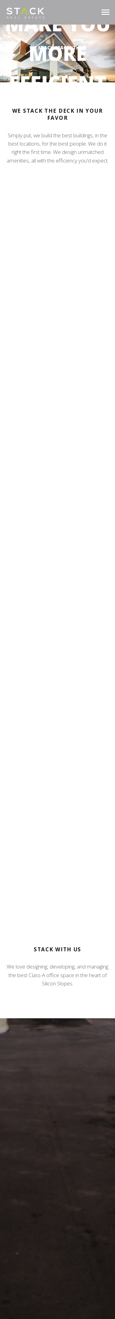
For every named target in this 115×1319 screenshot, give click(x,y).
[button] (55, 76)
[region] (57, 53)
